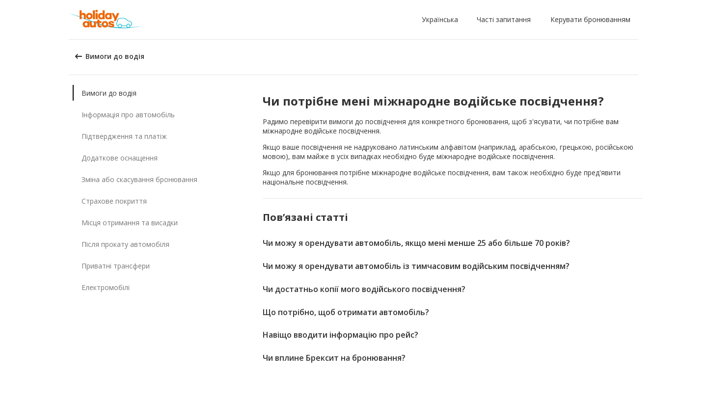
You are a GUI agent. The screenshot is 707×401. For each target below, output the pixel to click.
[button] (442, 19)
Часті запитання (504, 19)
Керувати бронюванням (590, 19)
